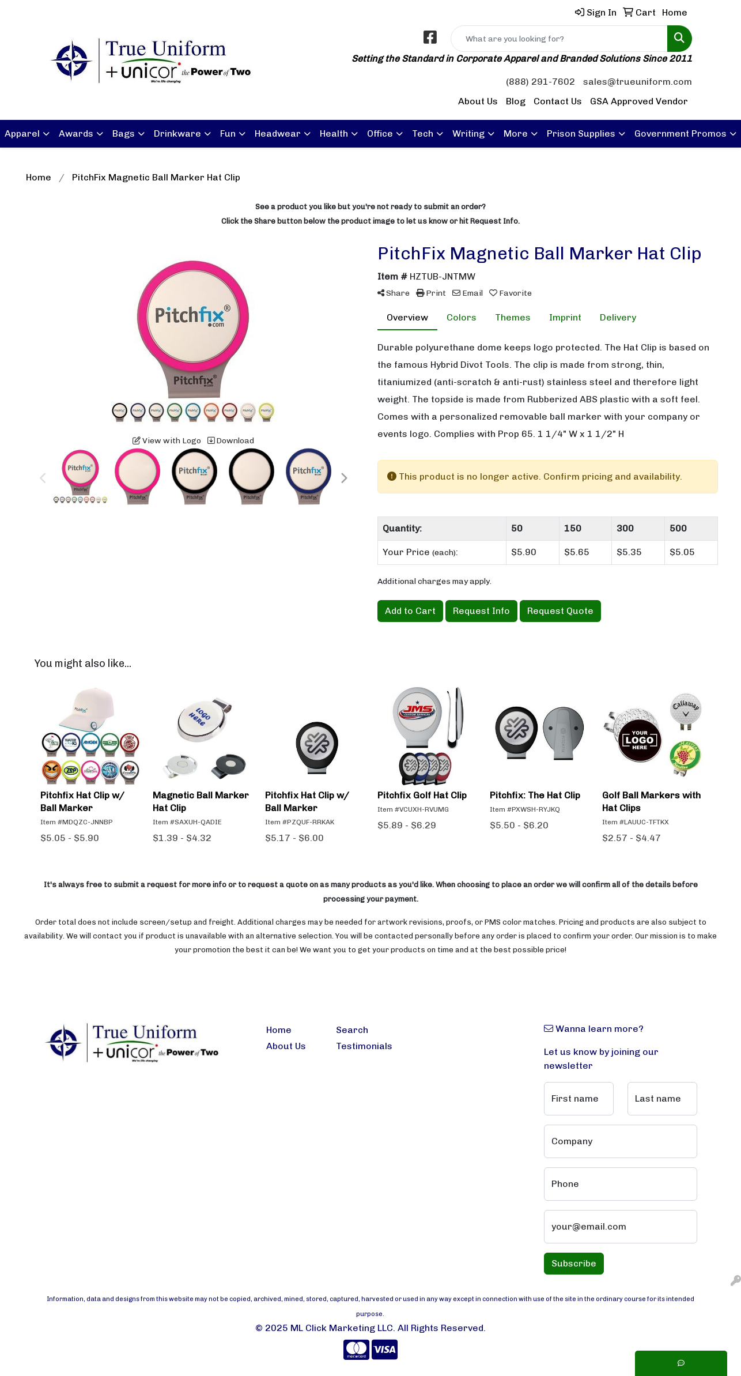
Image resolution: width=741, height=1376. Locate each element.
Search (352, 1029)
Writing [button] (468, 133)
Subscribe (573, 1263)
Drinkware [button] (177, 133)
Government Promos (680, 133)
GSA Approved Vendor (639, 101)
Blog (515, 101)
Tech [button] (422, 133)
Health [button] (334, 133)
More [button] (516, 133)
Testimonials (364, 1046)
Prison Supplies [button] (581, 133)
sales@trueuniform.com (637, 81)
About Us (478, 101)
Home (279, 1029)
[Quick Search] (559, 38)
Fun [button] (228, 133)
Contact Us (558, 101)
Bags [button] (123, 133)
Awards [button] (76, 133)
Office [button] (380, 133)
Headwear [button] (278, 133)
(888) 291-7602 (540, 81)
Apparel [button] (22, 133)
